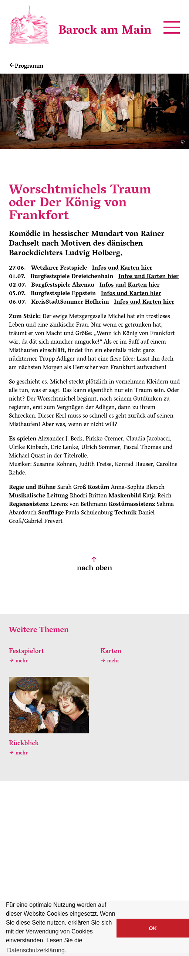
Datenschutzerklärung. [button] (36, 950)
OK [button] (153, 928)
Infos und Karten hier (122, 268)
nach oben (94, 565)
